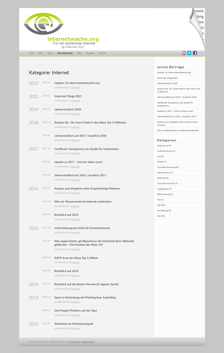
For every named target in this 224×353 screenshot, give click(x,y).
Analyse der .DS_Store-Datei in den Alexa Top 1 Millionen (90, 122)
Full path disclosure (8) (167, 167)
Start (31, 53)
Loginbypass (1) (164, 189)
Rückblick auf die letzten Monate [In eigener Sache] (86, 284)
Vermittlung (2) (164, 210)
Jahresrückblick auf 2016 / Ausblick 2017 (80, 175)
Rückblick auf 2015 (66, 214)
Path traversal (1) (165, 194)
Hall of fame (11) (165, 172)
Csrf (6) (160, 156)
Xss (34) (161, 216)
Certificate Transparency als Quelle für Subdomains (86, 148)
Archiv (102, 53)
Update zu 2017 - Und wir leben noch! (78, 162)
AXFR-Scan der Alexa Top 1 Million (76, 257)
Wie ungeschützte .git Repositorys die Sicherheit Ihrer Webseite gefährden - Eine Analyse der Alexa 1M (94, 242)
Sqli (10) (161, 205)
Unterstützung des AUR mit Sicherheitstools (82, 228)
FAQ (79, 53)
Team (50, 53)
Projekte (90, 53)
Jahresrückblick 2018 (67, 109)
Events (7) (161, 161)
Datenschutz (88, 341)
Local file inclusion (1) (167, 183)
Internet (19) (163, 178)
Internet (75, 87)
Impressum (75, 341)
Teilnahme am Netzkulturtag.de (73, 323)
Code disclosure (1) (166, 151)
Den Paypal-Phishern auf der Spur (75, 310)
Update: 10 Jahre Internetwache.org (77, 82)
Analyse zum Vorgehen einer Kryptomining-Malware (87, 188)
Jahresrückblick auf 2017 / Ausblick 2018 (80, 135)
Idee (41, 53)
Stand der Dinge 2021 (68, 96)
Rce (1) (160, 199)
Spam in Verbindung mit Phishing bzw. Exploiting (85, 297)
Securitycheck (65, 53)
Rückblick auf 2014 (66, 270)
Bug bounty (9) (164, 145)
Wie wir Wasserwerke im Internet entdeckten (82, 201)
